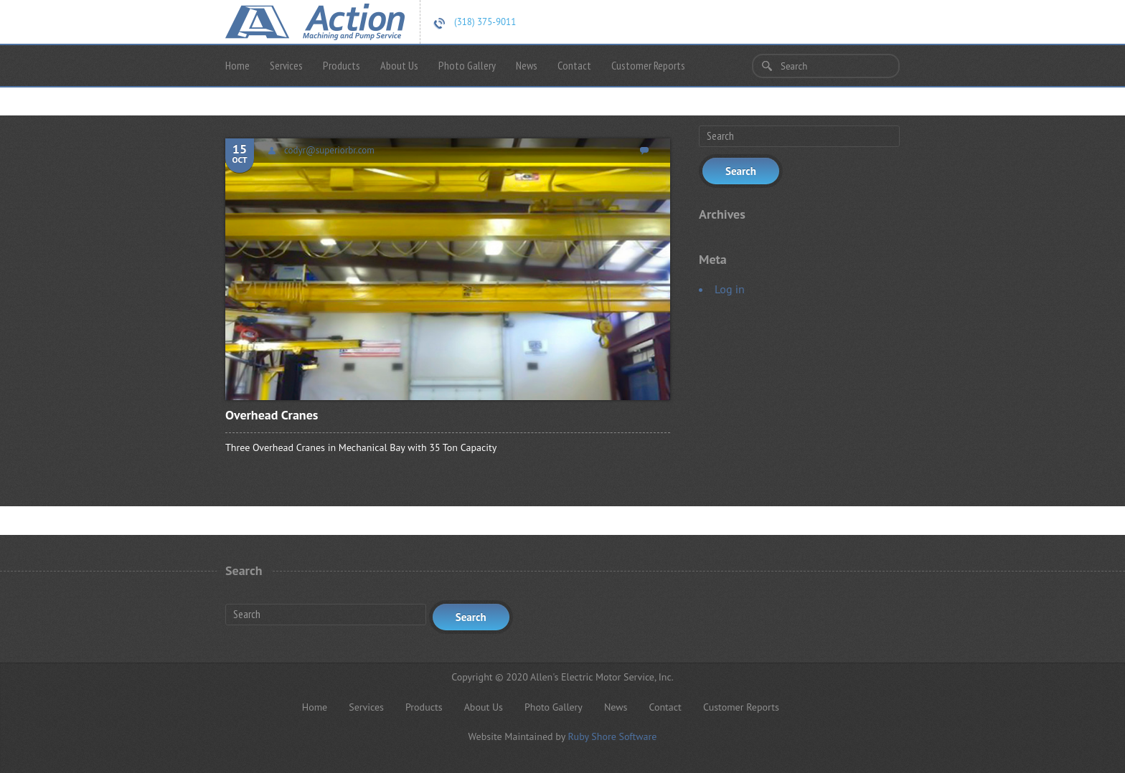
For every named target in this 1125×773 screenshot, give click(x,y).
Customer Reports (648, 65)
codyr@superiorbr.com (329, 150)
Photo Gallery (467, 65)
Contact (574, 65)
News (526, 65)
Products (341, 65)
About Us (399, 65)
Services (286, 65)
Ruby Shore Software (612, 736)
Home (237, 65)
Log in (730, 289)
